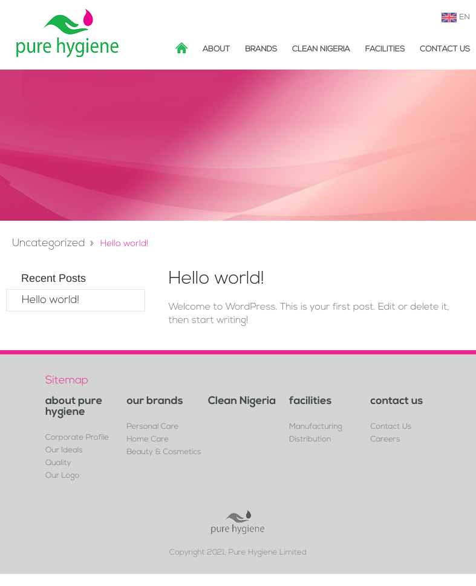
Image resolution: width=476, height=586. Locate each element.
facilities (385, 49)
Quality (58, 463)
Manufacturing (315, 427)
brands (261, 49)
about (216, 49)
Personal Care (152, 427)
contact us (397, 402)
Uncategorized (48, 243)
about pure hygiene (73, 407)
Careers (385, 440)
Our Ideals (64, 451)
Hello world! (50, 300)
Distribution (310, 440)
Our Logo (62, 476)
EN (465, 17)
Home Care (147, 440)
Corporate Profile (77, 438)
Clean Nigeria (321, 49)
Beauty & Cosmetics (163, 453)
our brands (154, 402)
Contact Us (445, 49)
